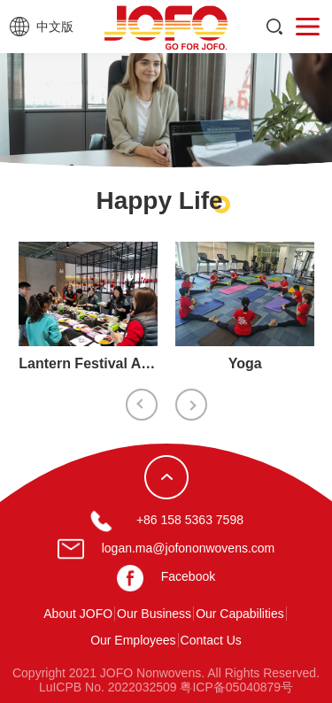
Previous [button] (142, 405)
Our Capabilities (240, 613)
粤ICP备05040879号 (236, 687)
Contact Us (211, 640)
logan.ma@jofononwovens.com (188, 548)
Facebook (188, 576)
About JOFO (77, 613)
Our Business (154, 613)
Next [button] (191, 405)
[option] (88, 312)
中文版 (54, 26)
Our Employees (132, 640)
